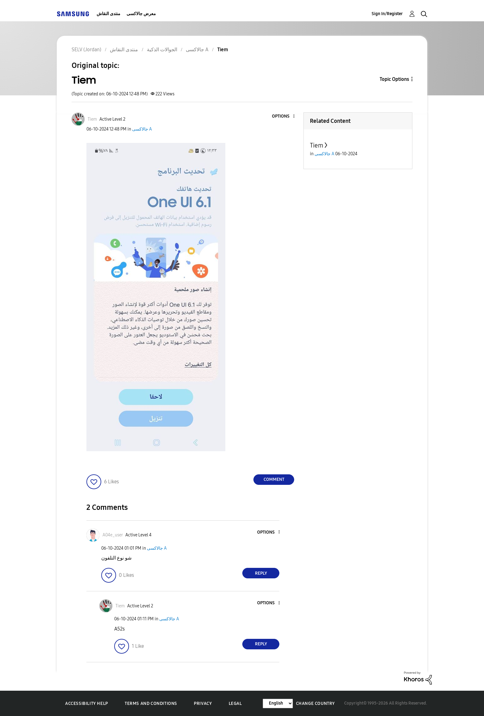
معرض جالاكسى (141, 13)
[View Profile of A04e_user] (112, 535)
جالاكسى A (142, 129)
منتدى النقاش (108, 13)
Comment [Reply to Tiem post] (274, 479)
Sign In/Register (387, 13)
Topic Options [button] (394, 79)
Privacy (203, 703)
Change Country (315, 703)
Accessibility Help (86, 703)
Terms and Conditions (151, 703)
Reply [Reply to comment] (261, 573)
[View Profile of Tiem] (92, 119)
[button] (283, 116)
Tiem (316, 145)
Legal (235, 703)
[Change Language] (278, 703)
